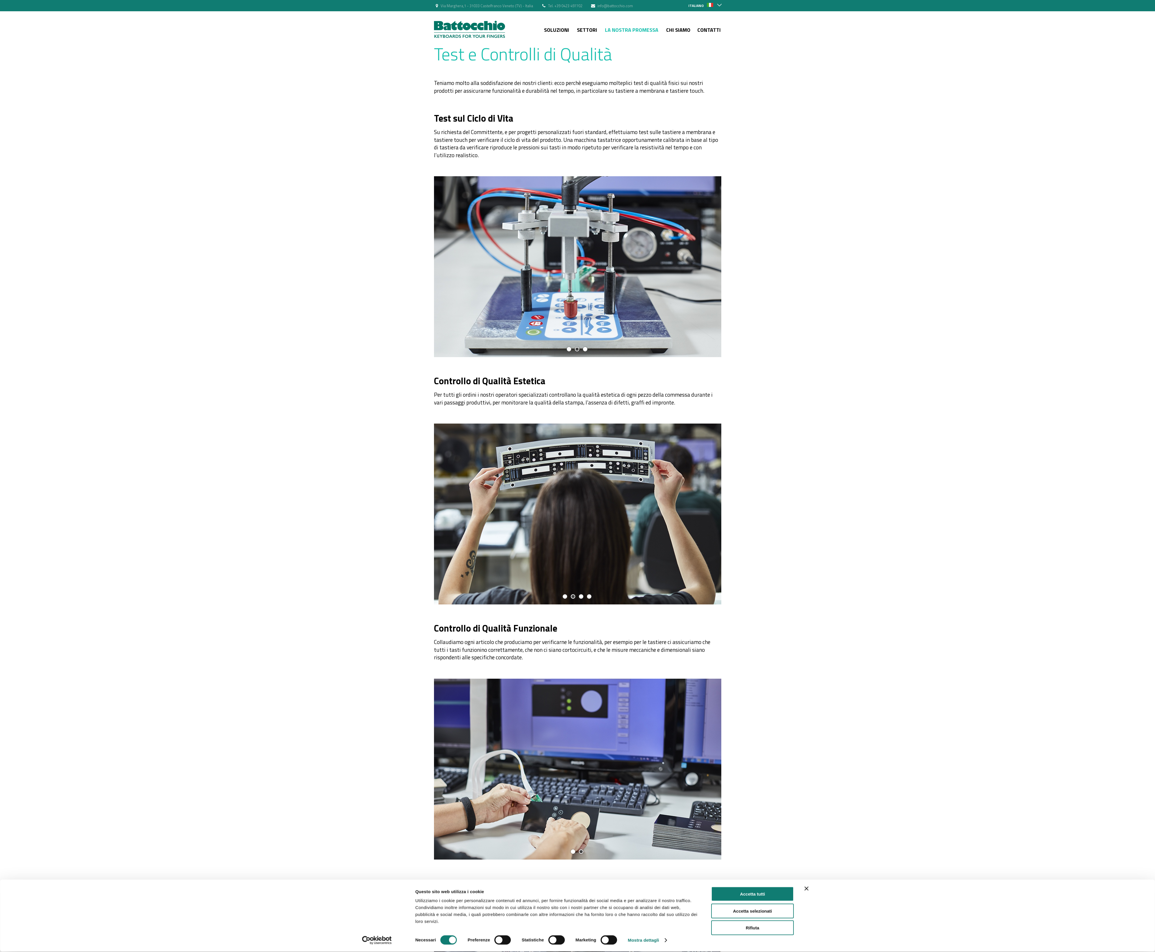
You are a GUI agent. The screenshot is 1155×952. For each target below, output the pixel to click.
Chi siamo (678, 30)
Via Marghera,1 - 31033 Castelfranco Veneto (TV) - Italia (487, 6)
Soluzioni (556, 30)
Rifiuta (752, 788)
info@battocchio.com (615, 6)
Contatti (709, 30)
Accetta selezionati (752, 771)
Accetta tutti (752, 754)
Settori (587, 30)
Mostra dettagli (643, 800)
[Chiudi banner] (806, 749)
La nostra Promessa (631, 30)
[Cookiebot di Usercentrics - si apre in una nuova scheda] (377, 801)
